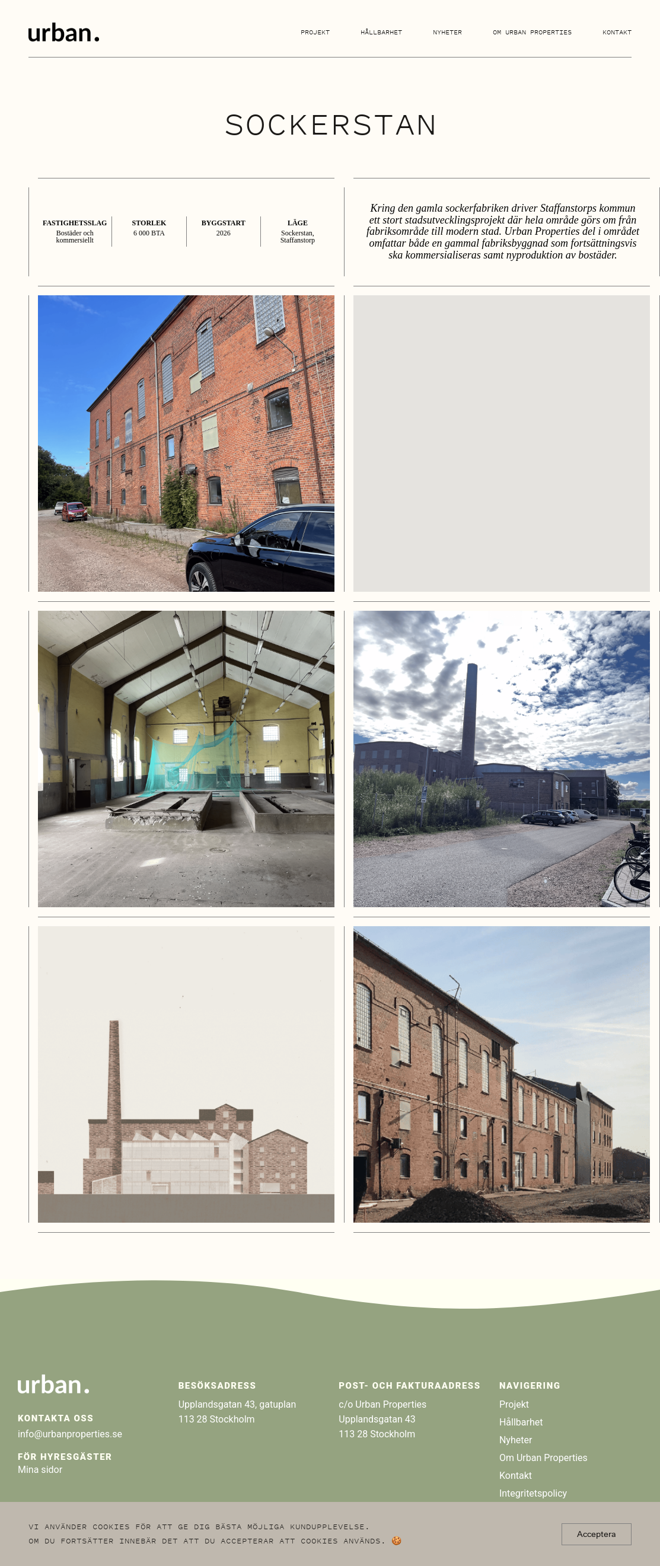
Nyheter (447, 32)
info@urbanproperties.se (70, 1434)
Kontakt (617, 32)
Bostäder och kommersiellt (75, 236)
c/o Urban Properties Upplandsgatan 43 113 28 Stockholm (382, 1419)
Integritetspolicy (533, 1493)
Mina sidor (40, 1469)
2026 (223, 233)
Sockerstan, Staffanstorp (297, 236)
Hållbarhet (381, 32)
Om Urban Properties (532, 32)
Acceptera (596, 1534)
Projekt (315, 32)
